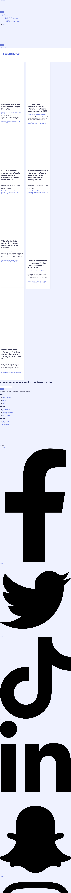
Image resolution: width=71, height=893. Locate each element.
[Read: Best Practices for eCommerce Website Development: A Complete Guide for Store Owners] (12, 167)
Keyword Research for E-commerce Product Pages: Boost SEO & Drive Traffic (37, 264)
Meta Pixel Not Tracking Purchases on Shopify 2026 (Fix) (11, 106)
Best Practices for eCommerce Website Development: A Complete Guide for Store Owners (10, 175)
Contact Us (4, 24)
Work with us (3, 47)
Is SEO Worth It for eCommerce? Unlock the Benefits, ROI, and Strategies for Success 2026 (11, 354)
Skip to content (3, 0)
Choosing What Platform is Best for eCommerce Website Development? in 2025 (37, 107)
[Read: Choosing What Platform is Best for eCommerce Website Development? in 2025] (38, 101)
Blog (3, 23)
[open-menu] (2, 12)
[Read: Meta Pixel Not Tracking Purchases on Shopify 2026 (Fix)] (12, 101)
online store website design (42, 114)
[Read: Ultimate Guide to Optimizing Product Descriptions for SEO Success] (12, 237)
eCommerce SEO (8, 17)
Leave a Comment (5, 112)
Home (3, 14)
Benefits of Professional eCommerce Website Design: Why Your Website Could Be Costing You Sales (38, 175)
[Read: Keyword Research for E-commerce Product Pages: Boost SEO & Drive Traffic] (38, 257)
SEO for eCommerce (14, 362)
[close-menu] (2, 45)
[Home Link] (35, 43)
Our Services (5, 15)
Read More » (10, 192)
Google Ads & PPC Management (11, 18)
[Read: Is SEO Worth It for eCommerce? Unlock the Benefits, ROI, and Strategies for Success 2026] (12, 346)
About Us (4, 26)
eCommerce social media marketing (12, 21)
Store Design (7, 20)
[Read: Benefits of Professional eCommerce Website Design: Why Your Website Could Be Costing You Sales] (38, 167)
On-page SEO (39, 270)
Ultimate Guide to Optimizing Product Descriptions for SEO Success (10, 244)
